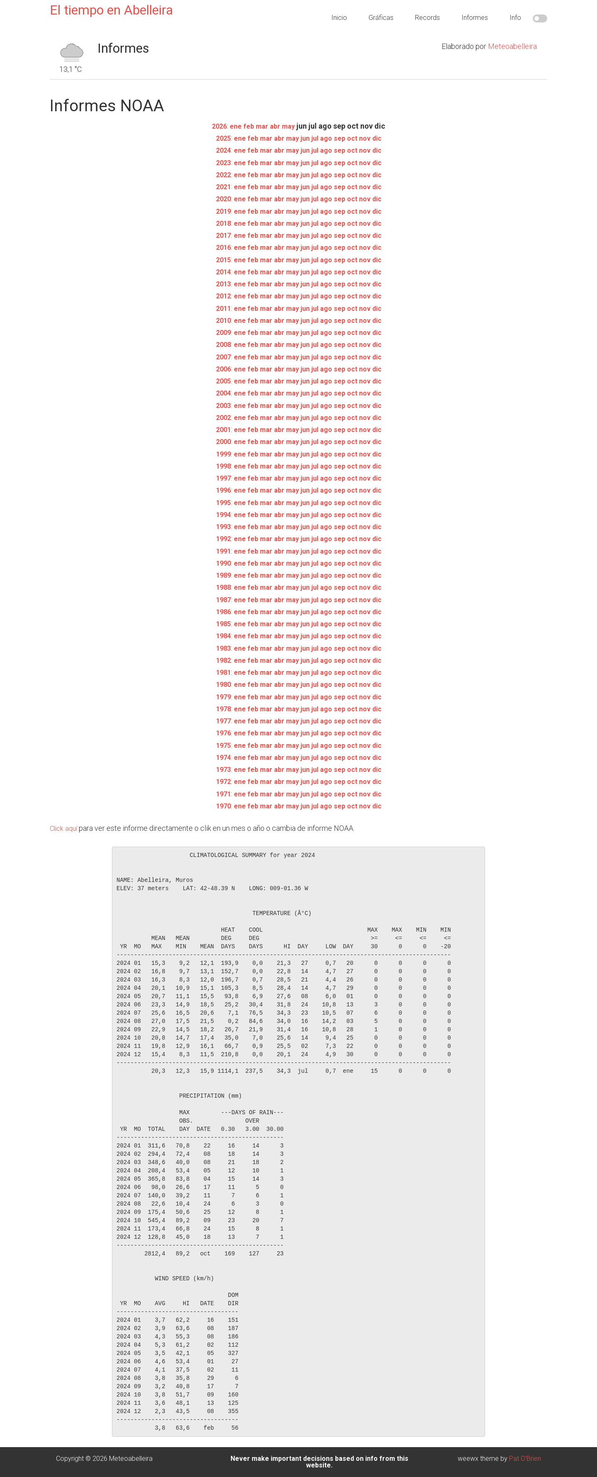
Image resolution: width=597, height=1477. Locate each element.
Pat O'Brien (525, 1458)
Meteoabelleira (512, 46)
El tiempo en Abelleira (111, 10)
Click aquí (65, 828)
